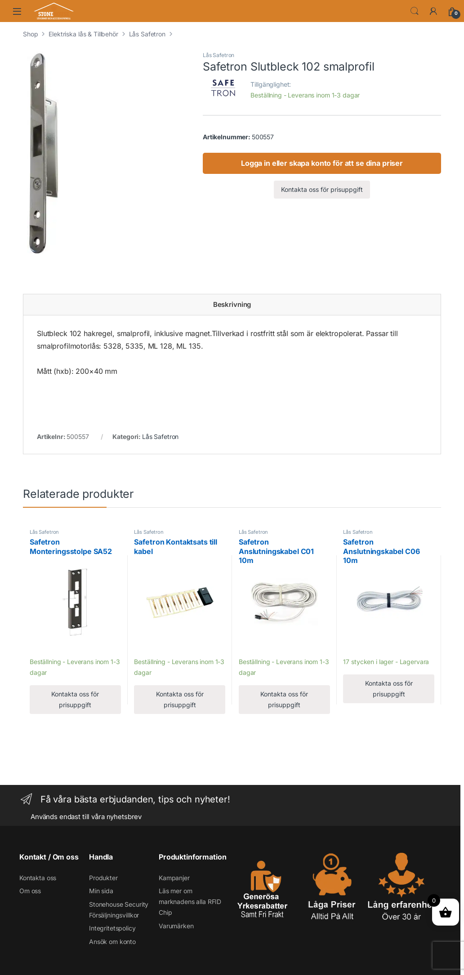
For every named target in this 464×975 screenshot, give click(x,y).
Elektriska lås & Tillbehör (83, 34)
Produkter (103, 878)
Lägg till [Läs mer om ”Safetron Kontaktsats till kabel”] (148, 648)
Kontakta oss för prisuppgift (322, 189)
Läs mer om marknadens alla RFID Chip (190, 901)
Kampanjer (174, 878)
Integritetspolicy (112, 928)
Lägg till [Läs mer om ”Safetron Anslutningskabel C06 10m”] (357, 648)
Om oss (30, 891)
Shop (30, 34)
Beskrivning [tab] (232, 304)
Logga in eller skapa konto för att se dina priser (322, 163)
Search (414, 11)
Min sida (101, 891)
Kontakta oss (37, 878)
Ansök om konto (112, 941)
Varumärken (176, 926)
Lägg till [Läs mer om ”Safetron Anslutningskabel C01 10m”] (253, 648)
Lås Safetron (147, 34)
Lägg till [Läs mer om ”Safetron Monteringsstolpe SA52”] (44, 648)
